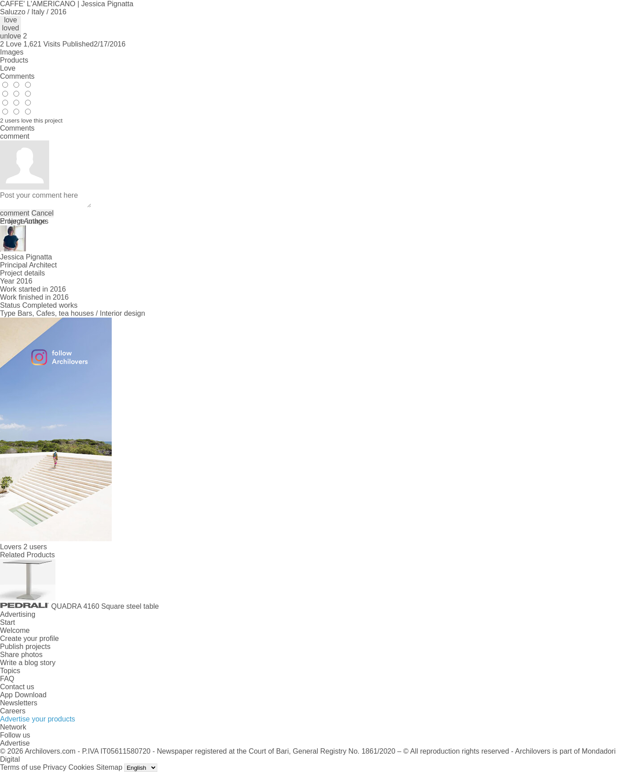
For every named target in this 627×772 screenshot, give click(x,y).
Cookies (81, 767)
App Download (23, 695)
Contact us (17, 687)
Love (8, 68)
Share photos (21, 654)
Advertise (15, 743)
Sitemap (109, 767)
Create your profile (29, 638)
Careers (12, 711)
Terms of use (20, 767)
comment (14, 213)
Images (11, 52)
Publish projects (25, 646)
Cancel (42, 213)
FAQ (7, 679)
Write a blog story (27, 662)
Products (14, 60)
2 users (34, 547)
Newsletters (19, 703)
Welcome (14, 630)
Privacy (54, 767)
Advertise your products (37, 719)
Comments (17, 76)
